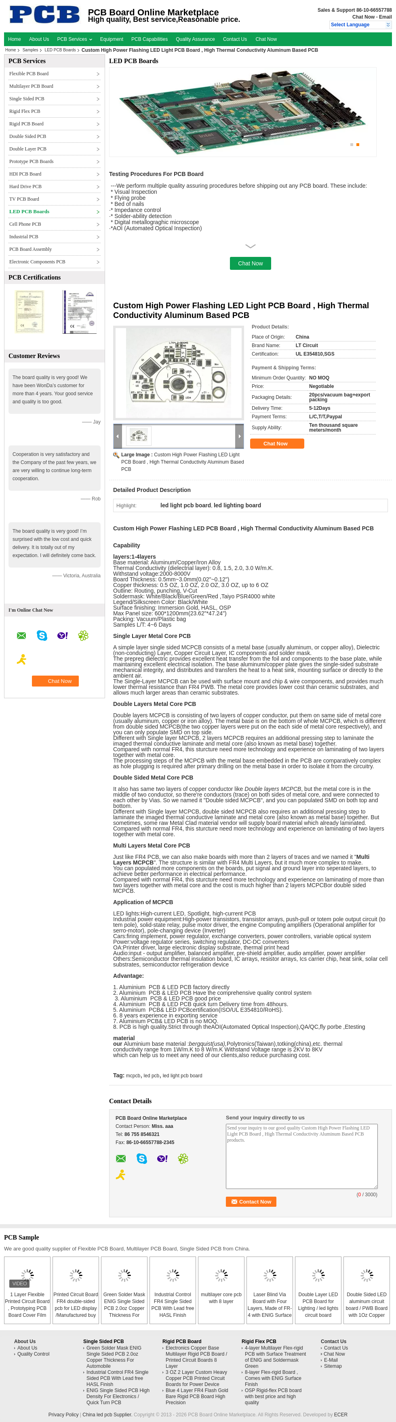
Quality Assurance (195, 39)
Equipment (111, 39)
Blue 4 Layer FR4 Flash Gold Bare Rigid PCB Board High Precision (197, 1396)
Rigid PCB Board (26, 124)
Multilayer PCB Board (31, 86)
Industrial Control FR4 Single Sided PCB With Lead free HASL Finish (117, 1378)
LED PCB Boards (60, 50)
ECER (341, 1415)
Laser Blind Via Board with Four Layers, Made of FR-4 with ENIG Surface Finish (270, 1308)
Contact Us (235, 39)
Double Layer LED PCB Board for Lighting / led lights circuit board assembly (318, 1308)
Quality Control (33, 1354)
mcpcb (133, 1076)
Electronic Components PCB (37, 262)
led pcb (152, 1076)
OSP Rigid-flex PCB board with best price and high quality (273, 1396)
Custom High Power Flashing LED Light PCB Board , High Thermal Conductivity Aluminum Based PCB (182, 462)
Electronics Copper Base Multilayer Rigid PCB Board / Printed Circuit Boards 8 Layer (196, 1357)
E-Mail (331, 1360)
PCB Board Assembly (30, 249)
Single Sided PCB (26, 99)
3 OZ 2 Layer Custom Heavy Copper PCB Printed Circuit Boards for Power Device (196, 1378)
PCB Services (74, 39)
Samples (30, 50)
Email (385, 17)
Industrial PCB (23, 236)
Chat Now (363, 17)
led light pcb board (182, 1076)
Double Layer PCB (27, 149)
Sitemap (333, 1366)
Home (14, 39)
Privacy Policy (63, 1415)
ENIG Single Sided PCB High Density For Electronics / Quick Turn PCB (118, 1396)
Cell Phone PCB (25, 224)
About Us (39, 39)
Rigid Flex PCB (24, 111)
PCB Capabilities (149, 39)
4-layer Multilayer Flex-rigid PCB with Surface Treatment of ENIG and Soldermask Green (275, 1357)
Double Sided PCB (27, 136)
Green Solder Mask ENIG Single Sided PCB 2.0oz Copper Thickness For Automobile (124, 1308)
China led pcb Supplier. (108, 1415)
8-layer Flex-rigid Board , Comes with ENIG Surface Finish (273, 1378)
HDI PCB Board (25, 174)
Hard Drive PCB (25, 186)
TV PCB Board (24, 199)
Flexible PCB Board (28, 73)
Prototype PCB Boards (31, 161)
